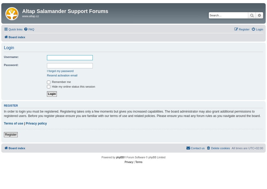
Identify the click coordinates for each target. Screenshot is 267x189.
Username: (11, 56)
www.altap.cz (30, 16)
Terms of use (13, 123)
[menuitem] (29, 29)
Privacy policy (36, 123)
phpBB (120, 157)
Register (11, 134)
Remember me (59, 81)
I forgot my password (60, 71)
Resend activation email (62, 75)
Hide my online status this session (71, 86)
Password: (11, 65)
